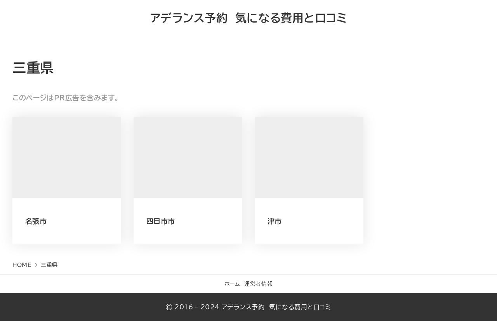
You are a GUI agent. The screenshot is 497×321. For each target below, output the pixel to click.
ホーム (232, 284)
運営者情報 (258, 284)
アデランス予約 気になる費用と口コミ (248, 17)
